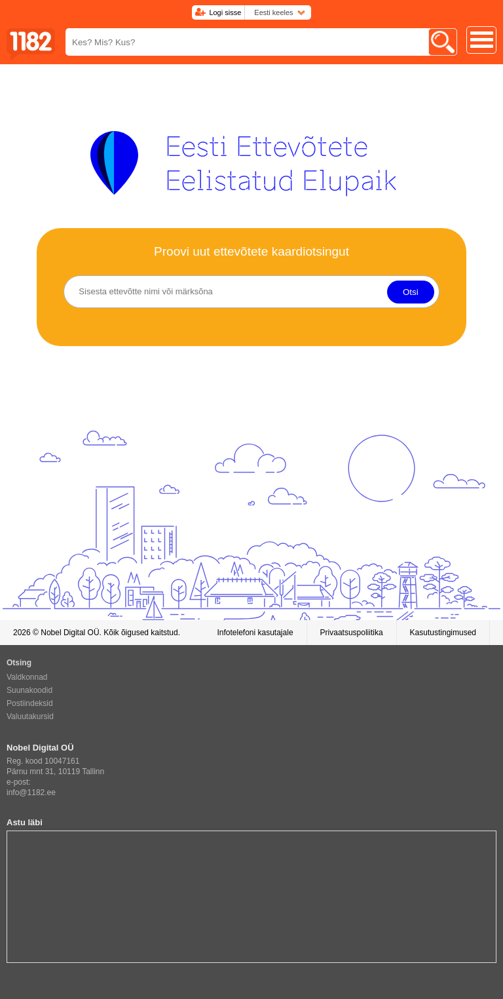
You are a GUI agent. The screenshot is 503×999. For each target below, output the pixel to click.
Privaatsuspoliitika (351, 632)
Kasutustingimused (443, 632)
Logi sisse (225, 12)
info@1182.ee (31, 792)
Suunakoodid (29, 690)
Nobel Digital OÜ (70, 632)
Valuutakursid (30, 716)
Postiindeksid (30, 703)
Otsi (411, 292)
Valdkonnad (27, 677)
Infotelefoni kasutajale (255, 632)
